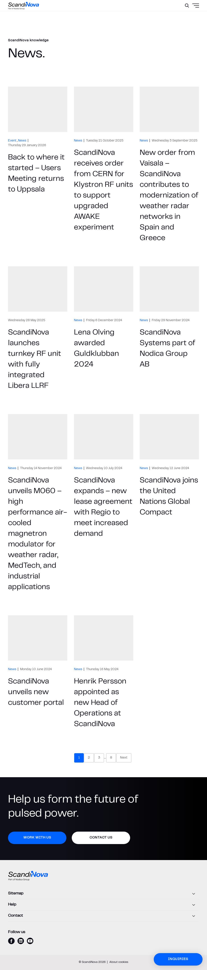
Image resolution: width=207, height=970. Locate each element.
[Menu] (185, 16)
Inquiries (178, 959)
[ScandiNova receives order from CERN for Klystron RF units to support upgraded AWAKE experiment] (103, 166)
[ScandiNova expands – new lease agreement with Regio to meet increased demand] (103, 504)
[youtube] (30, 941)
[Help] (103, 904)
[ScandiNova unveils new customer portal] (37, 673)
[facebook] (11, 941)
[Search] (187, 5)
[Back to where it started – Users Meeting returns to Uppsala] (37, 166)
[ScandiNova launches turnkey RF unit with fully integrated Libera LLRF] (37, 329)
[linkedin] (20, 941)
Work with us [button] (37, 837)
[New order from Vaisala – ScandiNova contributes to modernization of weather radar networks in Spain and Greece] (169, 166)
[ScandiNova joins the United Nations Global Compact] (169, 504)
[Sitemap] (103, 893)
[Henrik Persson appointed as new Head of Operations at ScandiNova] (103, 673)
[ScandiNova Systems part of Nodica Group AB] (169, 329)
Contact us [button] (101, 837)
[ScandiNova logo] (23, 5)
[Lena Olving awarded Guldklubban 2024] (103, 329)
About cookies (118, 962)
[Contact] (103, 916)
